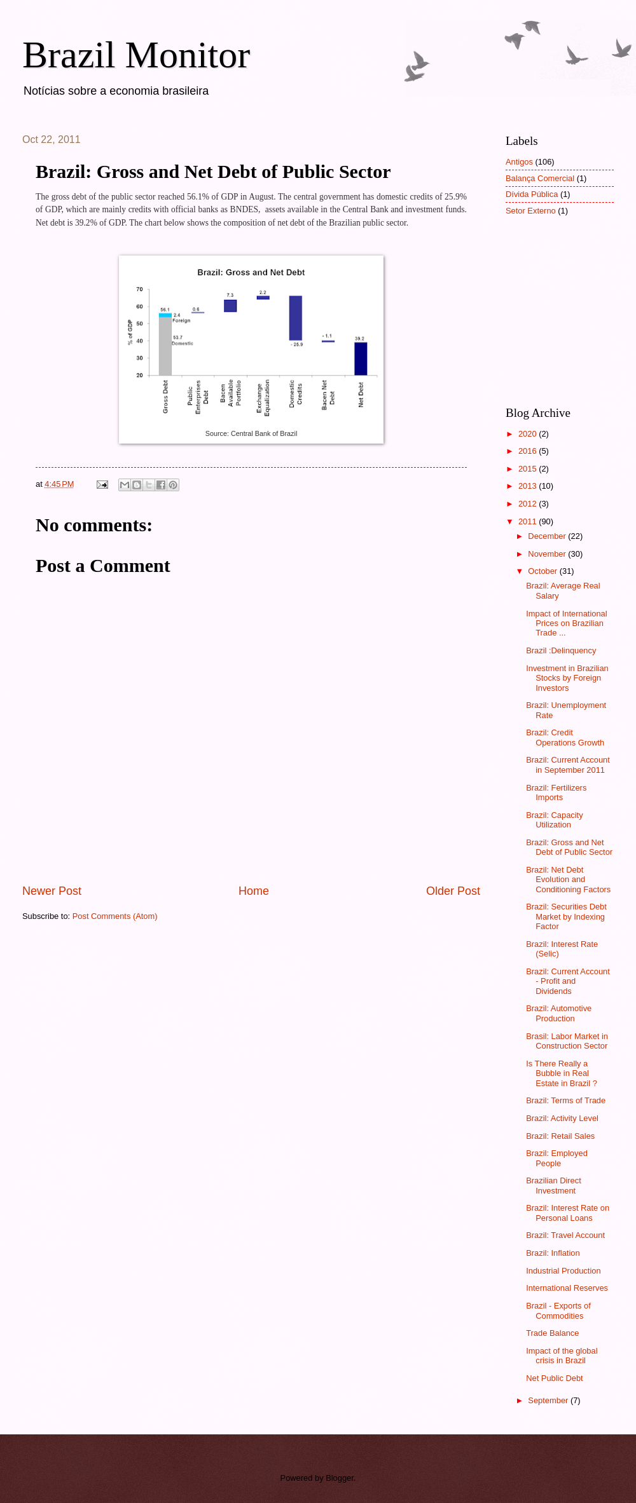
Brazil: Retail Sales (560, 1136)
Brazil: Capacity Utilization (554, 819)
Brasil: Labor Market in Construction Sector (567, 1041)
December (548, 536)
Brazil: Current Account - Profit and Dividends (568, 981)
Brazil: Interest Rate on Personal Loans (567, 1212)
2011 (528, 521)
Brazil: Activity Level (562, 1118)
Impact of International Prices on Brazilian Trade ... (566, 623)
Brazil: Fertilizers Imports (556, 792)
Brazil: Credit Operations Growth (565, 737)
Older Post (453, 891)
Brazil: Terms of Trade (565, 1100)
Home (253, 891)
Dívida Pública (532, 194)
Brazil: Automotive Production (558, 1013)
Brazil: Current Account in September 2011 (568, 764)
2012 (528, 503)
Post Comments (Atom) (115, 916)
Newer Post (51, 891)
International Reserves (567, 1288)
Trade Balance (552, 1333)
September (549, 1400)
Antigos (519, 162)
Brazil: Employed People (557, 1157)
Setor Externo (531, 210)
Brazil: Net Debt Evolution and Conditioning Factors (568, 879)
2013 (528, 486)
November (548, 554)
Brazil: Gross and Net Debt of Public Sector (569, 847)
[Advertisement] (569, 319)
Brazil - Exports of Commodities (558, 1310)
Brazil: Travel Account (565, 1235)
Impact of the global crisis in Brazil (561, 1355)
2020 (528, 434)
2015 (528, 468)
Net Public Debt (554, 1378)
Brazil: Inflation (552, 1253)
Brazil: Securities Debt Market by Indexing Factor (566, 916)
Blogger (340, 1478)
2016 (528, 451)
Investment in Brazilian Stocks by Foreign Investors (567, 678)
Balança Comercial (540, 178)
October (543, 571)
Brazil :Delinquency (561, 650)
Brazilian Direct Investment (553, 1185)
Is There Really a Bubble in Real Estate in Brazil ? (561, 1073)
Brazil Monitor (136, 55)
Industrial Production (563, 1270)
